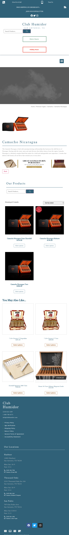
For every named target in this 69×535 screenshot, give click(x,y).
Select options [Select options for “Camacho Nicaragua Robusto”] (50, 246)
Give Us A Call (16, 2)
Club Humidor (34, 24)
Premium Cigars (41, 106)
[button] (62, 61)
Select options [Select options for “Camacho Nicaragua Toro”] (19, 291)
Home (33, 106)
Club (6, 403)
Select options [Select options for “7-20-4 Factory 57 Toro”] (51, 345)
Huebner (8, 454)
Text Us (50, 2)
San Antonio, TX (34, 28)
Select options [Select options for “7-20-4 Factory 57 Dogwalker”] (18, 345)
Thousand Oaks (11, 477)
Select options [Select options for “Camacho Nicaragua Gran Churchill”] (19, 246)
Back (5, 171)
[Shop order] (53, 203)
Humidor (11, 406)
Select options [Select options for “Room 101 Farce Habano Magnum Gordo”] (51, 393)
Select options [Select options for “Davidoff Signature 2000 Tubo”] (18, 393)
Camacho (50, 106)
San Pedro (8, 501)
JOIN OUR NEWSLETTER (34, 11)
